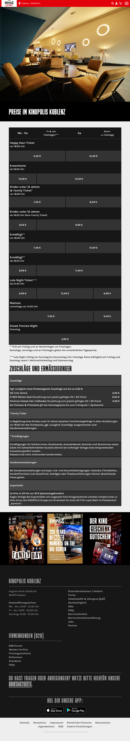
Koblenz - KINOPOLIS (31, 3)
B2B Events (15, 645)
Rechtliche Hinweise (79, 722)
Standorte (15, 661)
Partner (72, 625)
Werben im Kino (18, 649)
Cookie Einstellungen (79, 726)
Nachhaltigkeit (77, 602)
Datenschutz (102, 722)
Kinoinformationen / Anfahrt (85, 591)
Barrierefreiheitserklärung (84, 617)
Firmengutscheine (20, 653)
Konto (116, 3)
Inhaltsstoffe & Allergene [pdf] (86, 598)
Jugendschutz (46, 726)
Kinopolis (9, 3)
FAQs (71, 610)
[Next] (119, 538)
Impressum (56, 722)
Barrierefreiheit (77, 614)
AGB (60, 726)
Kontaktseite (20, 685)
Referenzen (15, 657)
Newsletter (39, 722)
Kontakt (25, 722)
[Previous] (10, 538)
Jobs (70, 621)
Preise (72, 595)
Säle (70, 606)
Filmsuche (112, 3)
